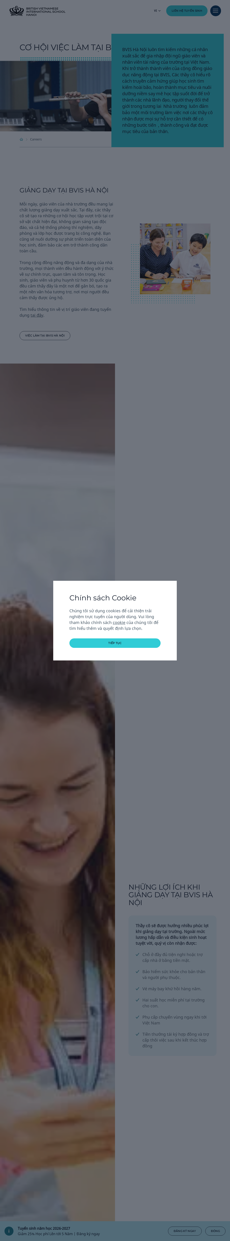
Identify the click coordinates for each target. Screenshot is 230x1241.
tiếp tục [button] (115, 643)
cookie (119, 622)
